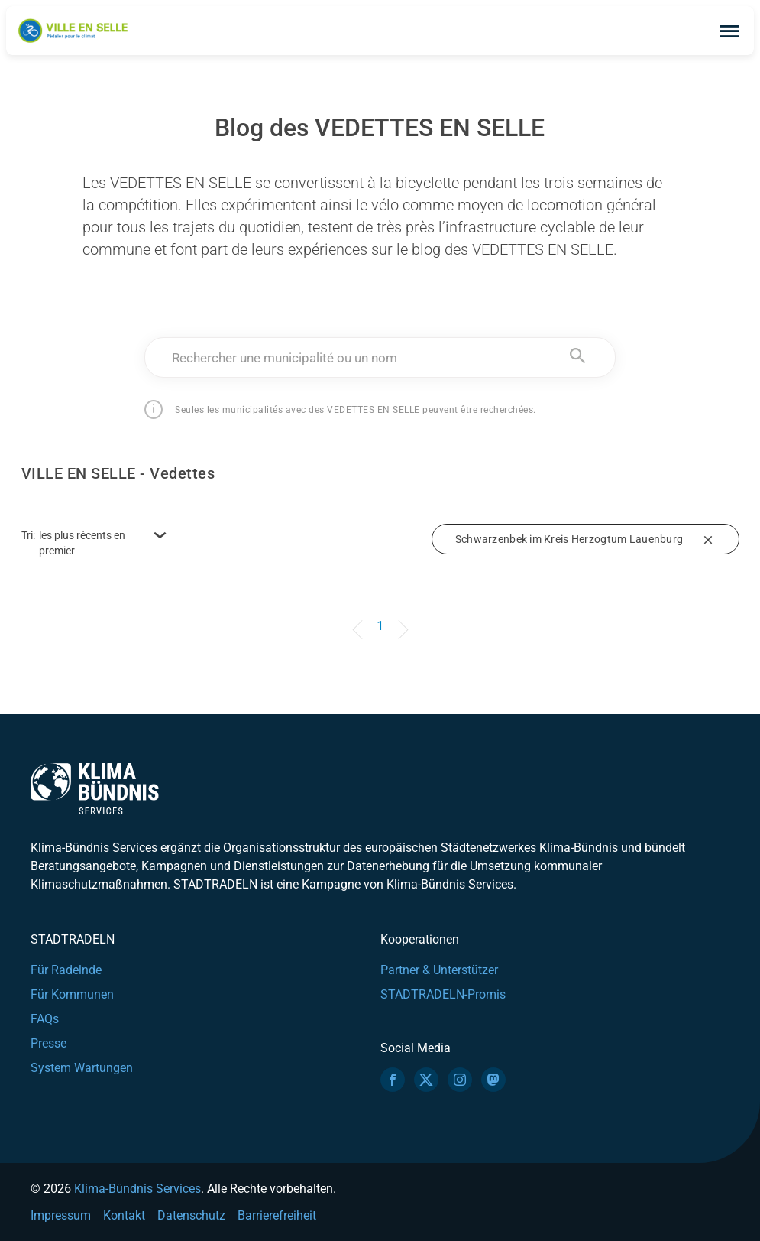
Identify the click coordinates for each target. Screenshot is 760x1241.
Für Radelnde (66, 970)
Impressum (61, 1215)
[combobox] (380, 357)
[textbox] (380, 358)
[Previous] (360, 618)
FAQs (45, 1019)
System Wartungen (82, 1068)
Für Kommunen (72, 994)
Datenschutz (191, 1215)
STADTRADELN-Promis (443, 994)
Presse (48, 1043)
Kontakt (124, 1215)
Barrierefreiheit (277, 1215)
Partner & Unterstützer (439, 970)
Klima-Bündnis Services (137, 1188)
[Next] (400, 618)
